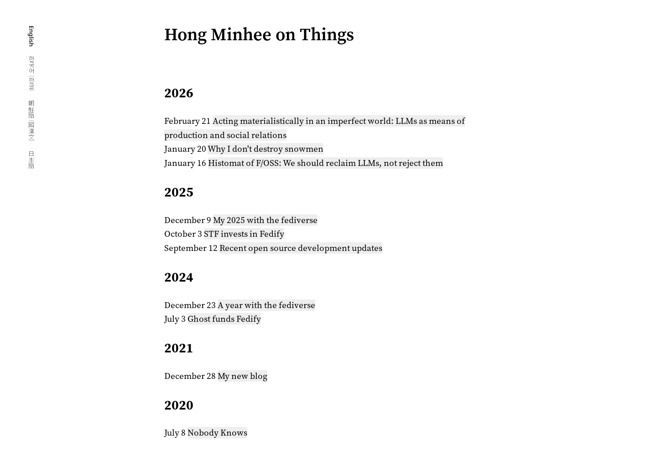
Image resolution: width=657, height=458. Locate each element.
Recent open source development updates (300, 248)
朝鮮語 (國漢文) (31, 121)
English (31, 37)
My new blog (242, 376)
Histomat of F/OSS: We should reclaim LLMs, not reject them (325, 163)
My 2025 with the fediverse (265, 220)
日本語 (31, 159)
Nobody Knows (217, 432)
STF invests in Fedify (244, 234)
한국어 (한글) (31, 74)
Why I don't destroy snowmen (265, 148)
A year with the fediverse (266, 305)
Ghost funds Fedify (224, 319)
